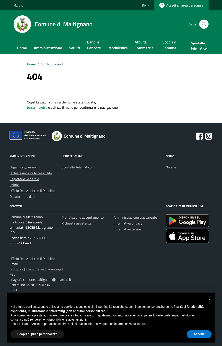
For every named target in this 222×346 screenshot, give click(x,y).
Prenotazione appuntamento (83, 217)
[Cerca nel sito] (204, 24)
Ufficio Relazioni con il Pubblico (32, 190)
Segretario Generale (24, 178)
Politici (15, 184)
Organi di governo (23, 167)
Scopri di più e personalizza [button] (37, 334)
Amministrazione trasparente (135, 217)
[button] (209, 299)
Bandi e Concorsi (94, 45)
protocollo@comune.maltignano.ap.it (37, 269)
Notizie (171, 167)
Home (22, 48)
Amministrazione (48, 48)
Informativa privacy (128, 223)
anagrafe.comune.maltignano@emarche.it (40, 279)
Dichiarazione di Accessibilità (31, 173)
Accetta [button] (199, 334)
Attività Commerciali (145, 45)
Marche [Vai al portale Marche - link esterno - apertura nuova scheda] (18, 5)
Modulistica (118, 48)
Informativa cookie (127, 229)
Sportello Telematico (76, 167)
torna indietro (37, 107)
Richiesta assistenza (76, 223)
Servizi (74, 48)
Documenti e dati (22, 196)
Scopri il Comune (169, 45)
